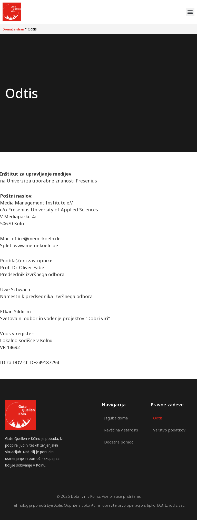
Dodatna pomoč (118, 441)
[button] (190, 12)
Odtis (158, 417)
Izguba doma (116, 417)
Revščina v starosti (121, 429)
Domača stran (13, 29)
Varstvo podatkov (169, 429)
